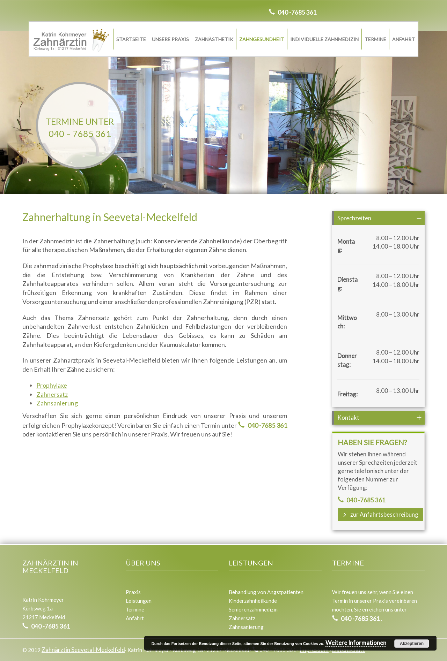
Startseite (131, 39)
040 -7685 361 (297, 12)
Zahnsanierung (57, 403)
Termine (375, 39)
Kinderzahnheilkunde (253, 601)
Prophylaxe (51, 385)
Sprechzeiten (354, 218)
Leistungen (139, 601)
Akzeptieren (412, 643)
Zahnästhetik (214, 39)
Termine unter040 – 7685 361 (79, 127)
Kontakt (348, 417)
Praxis (133, 592)
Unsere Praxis (170, 39)
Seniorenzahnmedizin (253, 609)
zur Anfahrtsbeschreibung (380, 514)
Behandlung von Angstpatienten (266, 592)
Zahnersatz (52, 394)
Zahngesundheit (261, 39)
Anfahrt (403, 39)
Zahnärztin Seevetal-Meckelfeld (83, 649)
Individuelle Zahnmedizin (324, 39)
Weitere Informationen (355, 642)
